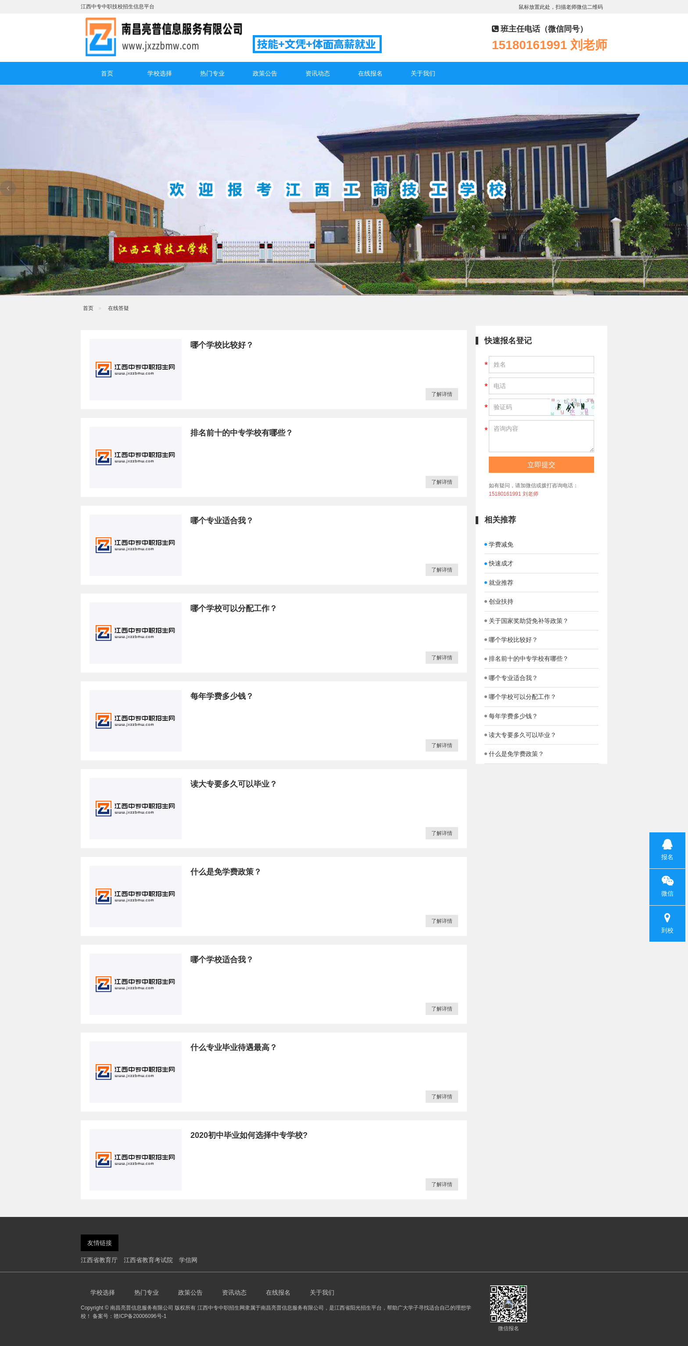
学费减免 (498, 544)
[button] (344, 286)
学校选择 (159, 73)
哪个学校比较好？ (222, 345)
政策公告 (265, 73)
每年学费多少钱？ (222, 696)
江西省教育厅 (99, 1259)
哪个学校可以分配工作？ (233, 608)
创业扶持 (498, 601)
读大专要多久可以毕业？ (233, 784)
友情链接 (99, 1242)
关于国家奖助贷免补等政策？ (526, 620)
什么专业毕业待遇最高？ (233, 1047)
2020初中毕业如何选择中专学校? (249, 1135)
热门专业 (212, 73)
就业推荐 (498, 582)
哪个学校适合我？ (222, 959)
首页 (107, 73)
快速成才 (498, 563)
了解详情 (441, 394)
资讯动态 (317, 73)
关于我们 (423, 73)
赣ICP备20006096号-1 (140, 1316)
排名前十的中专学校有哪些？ (241, 432)
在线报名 (370, 73)
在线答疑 (118, 308)
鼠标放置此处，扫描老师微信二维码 (561, 7)
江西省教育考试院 (148, 1259)
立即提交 (541, 464)
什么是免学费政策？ (226, 871)
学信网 (188, 1259)
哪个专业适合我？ (222, 520)
